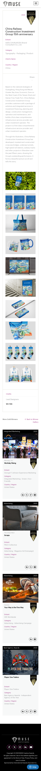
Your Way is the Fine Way (14, 607)
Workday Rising (10, 463)
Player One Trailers (11, 677)
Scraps (7, 535)
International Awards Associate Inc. (25, 763)
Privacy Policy (29, 758)
